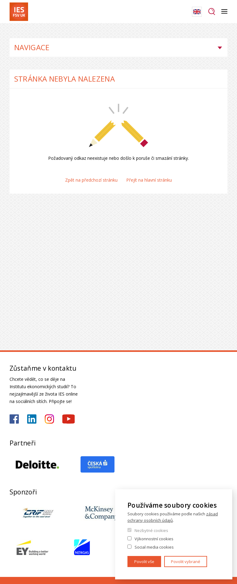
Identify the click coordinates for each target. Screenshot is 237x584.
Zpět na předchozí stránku (91, 180)
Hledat (211, 11)
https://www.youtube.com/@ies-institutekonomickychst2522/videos (68, 419)
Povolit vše (144, 561)
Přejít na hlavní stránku (149, 180)
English (197, 12)
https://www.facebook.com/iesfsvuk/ (14, 419)
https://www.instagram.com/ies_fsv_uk (49, 419)
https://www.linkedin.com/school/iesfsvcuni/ (31, 419)
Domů (11, 30)
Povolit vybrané (185, 561)
